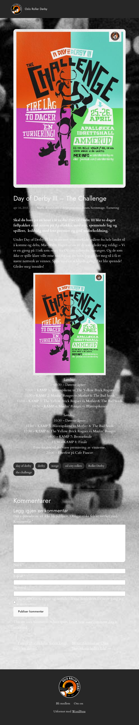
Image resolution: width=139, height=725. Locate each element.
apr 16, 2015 (20, 208)
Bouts (85, 208)
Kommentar (23, 521)
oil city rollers (73, 466)
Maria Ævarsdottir (48, 208)
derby (41, 466)
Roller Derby (96, 466)
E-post (19, 576)
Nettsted (19, 587)
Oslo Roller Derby (36, 9)
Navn (18, 565)
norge (55, 466)
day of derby (23, 466)
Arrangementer (71, 208)
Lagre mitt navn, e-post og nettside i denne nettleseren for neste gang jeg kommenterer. (70, 601)
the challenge (24, 472)
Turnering (112, 208)
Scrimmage (98, 208)
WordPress (78, 711)
